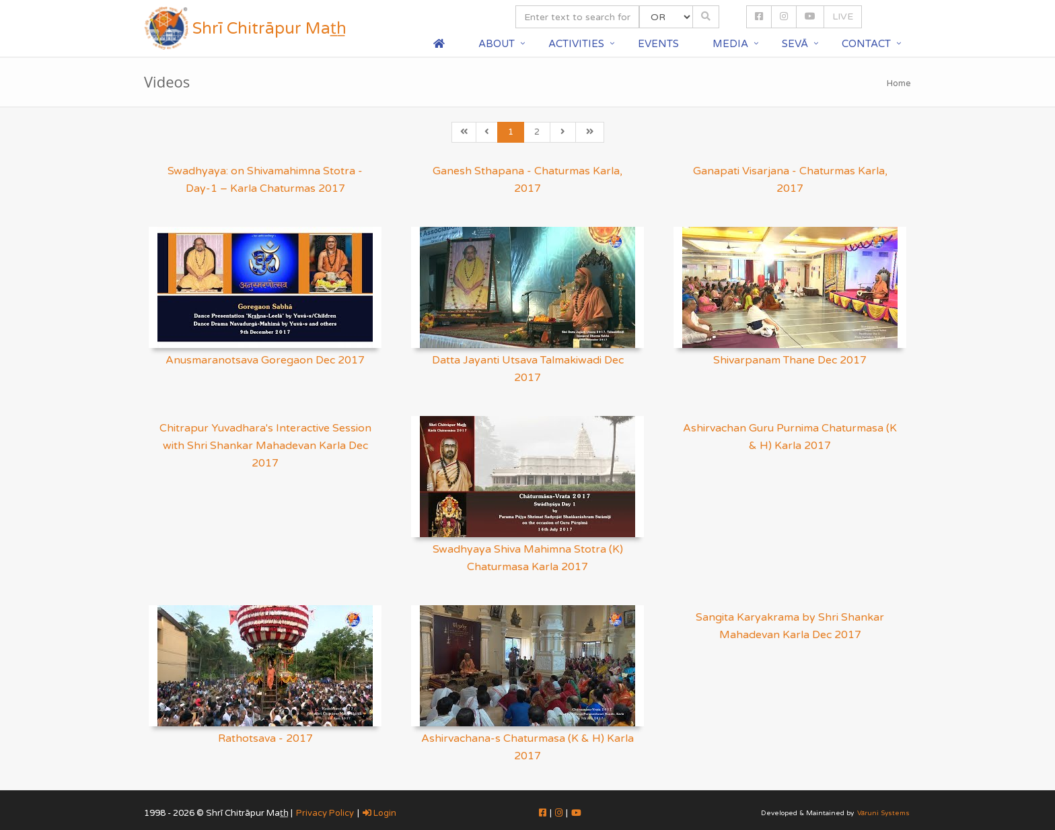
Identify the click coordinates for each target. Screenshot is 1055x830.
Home (899, 83)
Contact (866, 44)
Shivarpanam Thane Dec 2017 (790, 360)
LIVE (842, 16)
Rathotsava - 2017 (265, 738)
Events (658, 44)
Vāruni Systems (883, 813)
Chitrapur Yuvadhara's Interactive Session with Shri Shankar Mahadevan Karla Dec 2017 (265, 445)
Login (379, 813)
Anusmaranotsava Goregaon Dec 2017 (265, 360)
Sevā (795, 44)
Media (730, 44)
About (496, 44)
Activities (576, 44)
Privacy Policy (325, 813)
